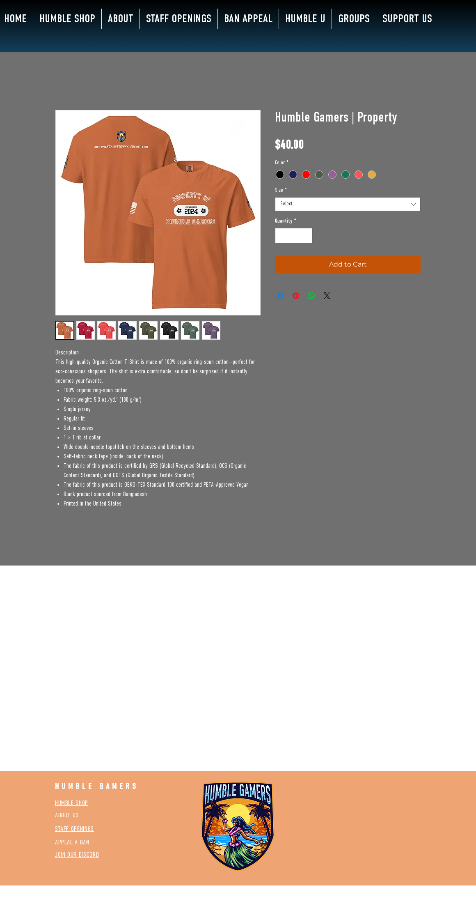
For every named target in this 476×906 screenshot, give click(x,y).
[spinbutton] (293, 235)
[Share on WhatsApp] (311, 296)
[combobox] (348, 204)
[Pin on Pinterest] (296, 296)
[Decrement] (281, 235)
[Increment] (306, 235)
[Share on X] (327, 296)
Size (281, 190)
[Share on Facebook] (280, 296)
